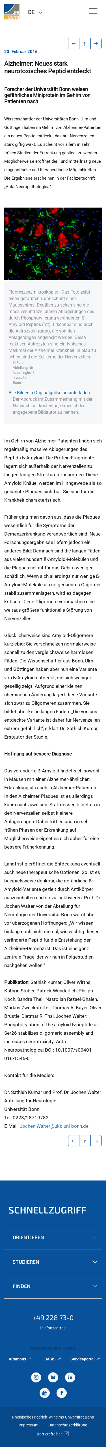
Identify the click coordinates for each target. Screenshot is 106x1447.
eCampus (20, 1359)
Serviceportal (85, 1359)
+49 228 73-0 (53, 1317)
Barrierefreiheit (53, 1434)
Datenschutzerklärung (67, 1425)
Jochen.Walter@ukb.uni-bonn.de (54, 1126)
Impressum (28, 1425)
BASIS (53, 1359)
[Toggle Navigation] (93, 11)
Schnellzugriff (47, 1209)
